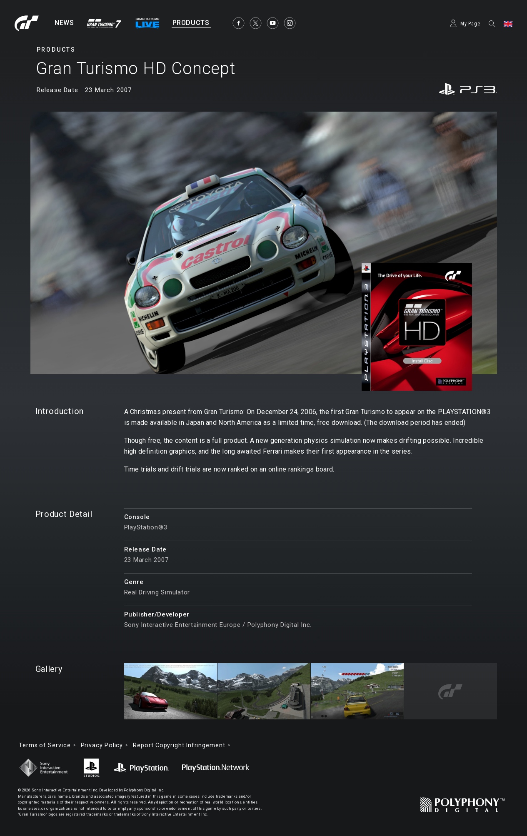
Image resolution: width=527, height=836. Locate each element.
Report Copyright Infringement (179, 745)
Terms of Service (45, 745)
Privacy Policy (102, 745)
